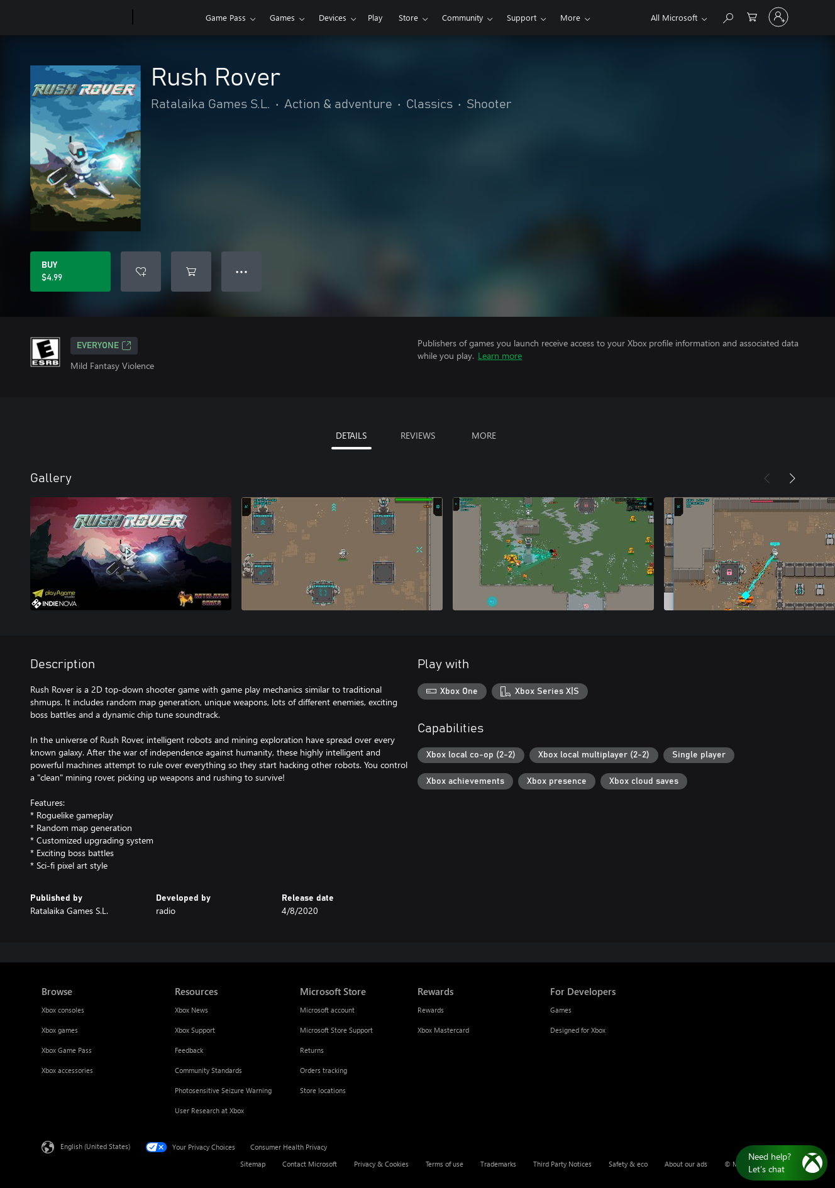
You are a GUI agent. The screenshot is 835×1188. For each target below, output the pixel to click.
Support (521, 17)
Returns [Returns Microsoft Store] (312, 1050)
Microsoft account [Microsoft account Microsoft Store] (327, 1010)
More (570, 17)
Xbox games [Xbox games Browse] (59, 1030)
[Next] (792, 478)
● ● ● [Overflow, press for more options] (242, 271)
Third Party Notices (562, 1164)
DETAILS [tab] (351, 435)
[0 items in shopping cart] (752, 16)
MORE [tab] (484, 435)
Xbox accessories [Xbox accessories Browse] (67, 1070)
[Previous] (767, 478)
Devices (332, 17)
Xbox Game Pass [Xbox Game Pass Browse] (66, 1050)
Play (375, 17)
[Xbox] (167, 18)
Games (282, 17)
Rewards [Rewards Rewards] (431, 1010)
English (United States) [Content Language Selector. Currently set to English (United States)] (95, 1146)
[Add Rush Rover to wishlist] (141, 271)
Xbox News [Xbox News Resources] (191, 1010)
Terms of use (444, 1164)
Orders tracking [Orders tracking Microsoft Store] (323, 1070)
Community (462, 17)
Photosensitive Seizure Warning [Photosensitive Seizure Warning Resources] (223, 1090)
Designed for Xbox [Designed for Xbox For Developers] (578, 1030)
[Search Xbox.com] (727, 16)
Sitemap (252, 1164)
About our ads (686, 1164)
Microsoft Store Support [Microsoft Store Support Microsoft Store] (336, 1030)
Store (408, 17)
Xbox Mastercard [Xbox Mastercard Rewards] (443, 1030)
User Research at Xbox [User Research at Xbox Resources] (209, 1110)
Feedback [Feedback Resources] (189, 1050)
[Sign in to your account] (778, 17)
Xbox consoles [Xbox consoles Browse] (62, 1010)
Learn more (500, 355)
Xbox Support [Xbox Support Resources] (195, 1030)
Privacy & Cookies (381, 1164)
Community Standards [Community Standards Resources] (208, 1070)
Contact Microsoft (309, 1164)
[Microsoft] (84, 18)
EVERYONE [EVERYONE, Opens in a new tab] (104, 346)
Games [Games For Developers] (561, 1010)
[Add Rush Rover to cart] (191, 271)
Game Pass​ (226, 17)
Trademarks (498, 1164)
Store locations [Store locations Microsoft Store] (323, 1090)
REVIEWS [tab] (418, 435)
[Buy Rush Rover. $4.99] (70, 271)
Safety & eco (628, 1164)
